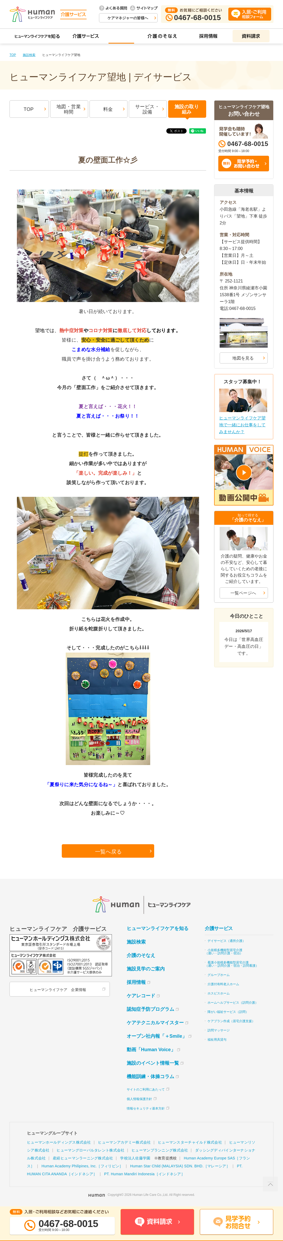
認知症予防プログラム (150, 1009)
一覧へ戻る (108, 852)
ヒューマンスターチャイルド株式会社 (190, 1142)
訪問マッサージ (218, 1030)
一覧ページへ (243, 593)
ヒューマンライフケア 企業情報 (58, 990)
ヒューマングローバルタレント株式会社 (90, 1150)
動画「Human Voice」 (151, 1049)
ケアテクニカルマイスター (155, 1022)
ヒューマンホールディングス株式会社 (59, 1142)
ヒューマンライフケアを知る (157, 928)
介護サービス (219, 928)
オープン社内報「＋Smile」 (157, 1036)
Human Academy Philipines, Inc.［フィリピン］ (82, 1166)
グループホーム (218, 975)
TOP (13, 55)
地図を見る (243, 358)
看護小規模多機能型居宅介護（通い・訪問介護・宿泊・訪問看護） (232, 964)
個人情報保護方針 (139, 1099)
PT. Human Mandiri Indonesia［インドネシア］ (144, 1174)
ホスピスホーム (218, 993)
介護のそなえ (141, 955)
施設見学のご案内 (146, 968)
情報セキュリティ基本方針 (146, 1108)
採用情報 (136, 982)
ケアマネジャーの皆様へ (127, 18)
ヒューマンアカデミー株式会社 (124, 1142)
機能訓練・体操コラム (150, 1076)
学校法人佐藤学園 (135, 1158)
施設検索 (29, 55)
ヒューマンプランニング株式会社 (159, 1150)
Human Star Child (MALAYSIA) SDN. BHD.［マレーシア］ (180, 1166)
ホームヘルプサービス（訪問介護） (232, 1002)
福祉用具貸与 (217, 1039)
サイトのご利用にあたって (146, 1089)
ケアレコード (141, 995)
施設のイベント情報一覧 (153, 1063)
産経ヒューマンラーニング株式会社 (83, 1158)
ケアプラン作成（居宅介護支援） (231, 1021)
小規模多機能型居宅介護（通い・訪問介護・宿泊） (224, 951)
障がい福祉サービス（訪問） (228, 1012)
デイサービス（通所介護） (226, 941)
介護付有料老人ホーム (223, 984)
